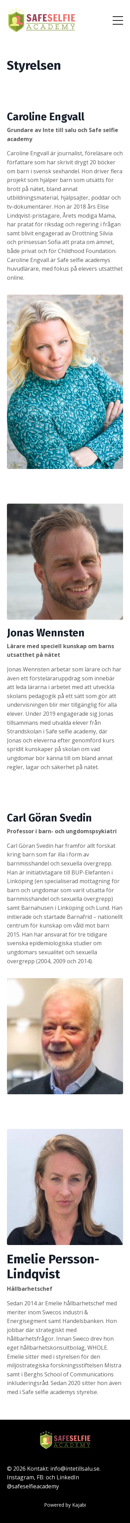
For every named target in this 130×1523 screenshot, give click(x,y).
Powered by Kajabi (65, 1505)
